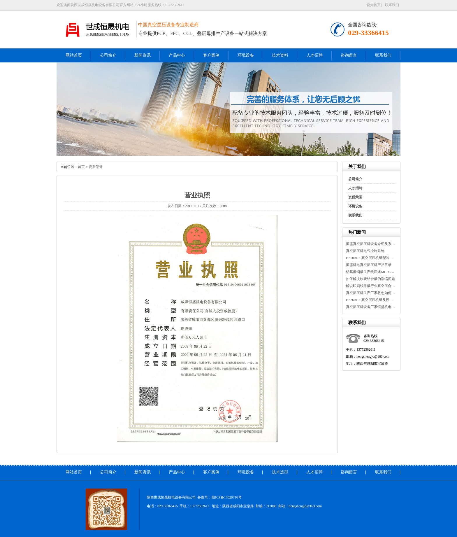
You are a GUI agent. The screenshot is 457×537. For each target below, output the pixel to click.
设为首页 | (374, 5)
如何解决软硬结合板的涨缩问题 (370, 279)
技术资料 (280, 55)
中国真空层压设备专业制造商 (168, 24)
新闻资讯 (142, 55)
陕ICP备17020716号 (227, 497)
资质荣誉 (355, 197)
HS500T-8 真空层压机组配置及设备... (371, 258)
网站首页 (74, 55)
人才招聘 (314, 55)
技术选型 (280, 472)
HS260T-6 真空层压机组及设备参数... (371, 300)
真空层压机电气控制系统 (365, 251)
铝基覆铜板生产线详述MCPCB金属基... (371, 272)
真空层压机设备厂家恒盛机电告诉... (371, 307)
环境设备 (246, 55)
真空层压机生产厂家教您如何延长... (371, 293)
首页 (81, 167)
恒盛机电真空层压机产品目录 (368, 265)
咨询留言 (349, 55)
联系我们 (392, 5)
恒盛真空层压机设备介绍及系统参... (371, 244)
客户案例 (211, 55)
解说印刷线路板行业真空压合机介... (371, 286)
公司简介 (108, 55)
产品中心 (177, 55)
